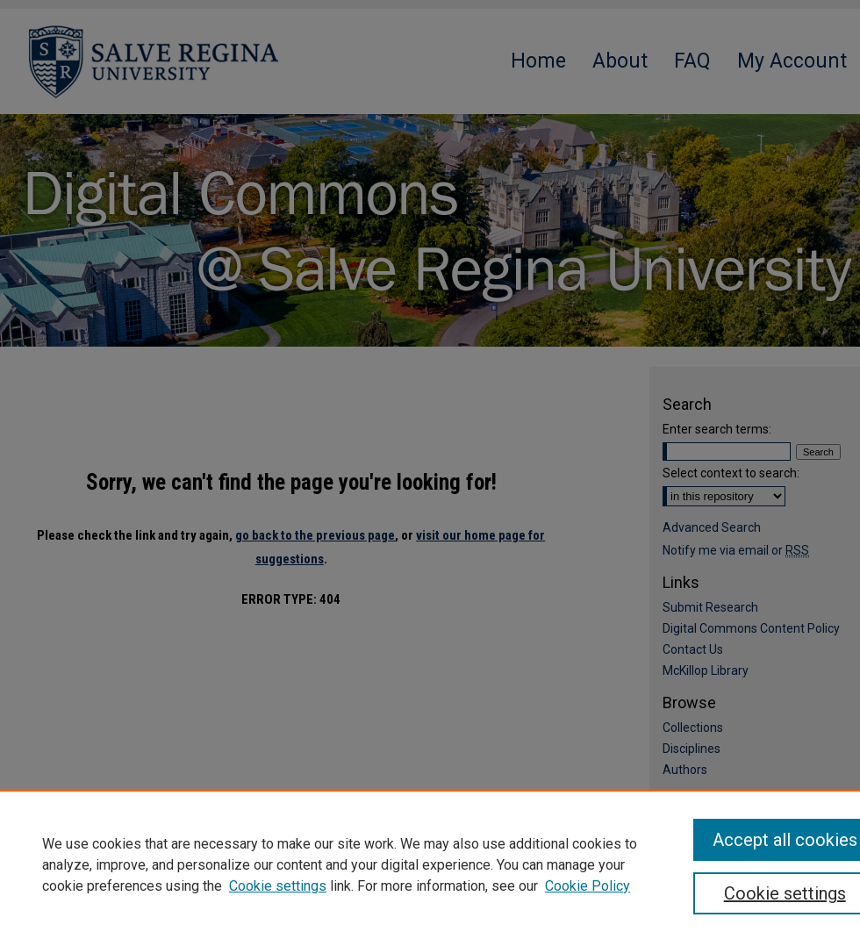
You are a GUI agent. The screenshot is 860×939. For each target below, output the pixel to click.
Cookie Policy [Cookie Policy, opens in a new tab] (587, 886)
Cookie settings (277, 886)
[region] (430, 864)
